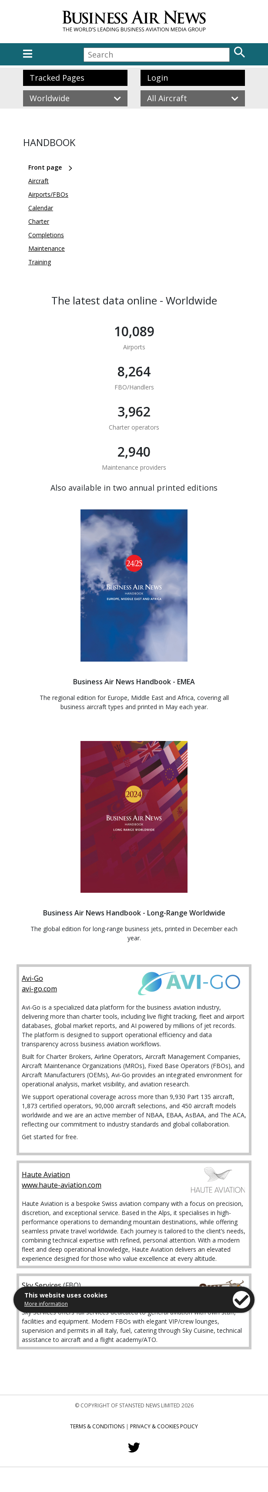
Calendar (40, 208)
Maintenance (46, 248)
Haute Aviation (46, 1174)
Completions (46, 235)
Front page (45, 167)
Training (39, 262)
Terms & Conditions (97, 1426)
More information (46, 1304)
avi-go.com (39, 989)
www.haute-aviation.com (61, 1185)
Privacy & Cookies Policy (164, 1426)
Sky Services (41, 1285)
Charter (38, 221)
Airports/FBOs (48, 194)
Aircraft (38, 181)
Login (157, 77)
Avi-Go (32, 978)
